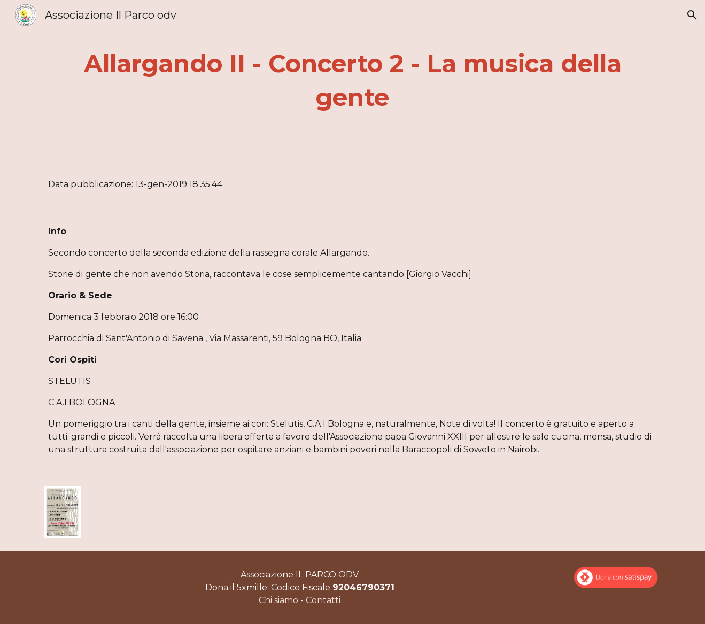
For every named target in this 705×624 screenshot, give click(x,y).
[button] (692, 15)
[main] (352, 80)
